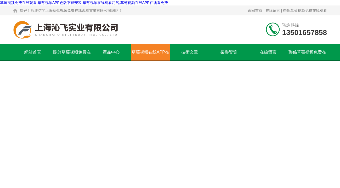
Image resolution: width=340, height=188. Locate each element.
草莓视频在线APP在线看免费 (150, 55)
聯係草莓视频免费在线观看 (305, 10)
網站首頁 (32, 52)
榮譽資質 (228, 52)
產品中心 (111, 52)
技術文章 (189, 52)
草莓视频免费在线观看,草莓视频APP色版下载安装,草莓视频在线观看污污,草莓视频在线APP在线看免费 (84, 3)
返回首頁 (255, 10)
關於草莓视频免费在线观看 (72, 55)
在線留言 (272, 10)
